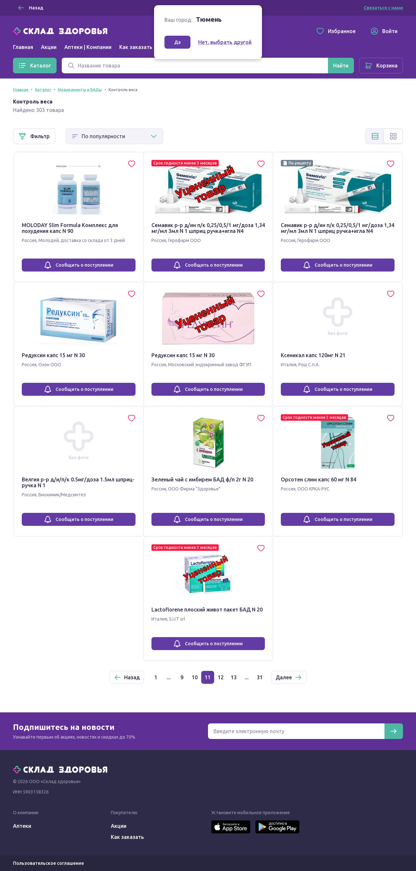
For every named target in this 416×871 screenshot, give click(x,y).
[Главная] (61, 30)
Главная (23, 47)
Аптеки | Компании (87, 47)
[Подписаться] (393, 731)
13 (234, 677)
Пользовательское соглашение (48, 863)
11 (208, 677)
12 (221, 677)
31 (260, 677)
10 (195, 677)
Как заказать (135, 47)
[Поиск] (195, 65)
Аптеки (22, 826)
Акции (49, 47)
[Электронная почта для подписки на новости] (296, 731)
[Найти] (341, 65)
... (169, 677)
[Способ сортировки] (114, 136)
